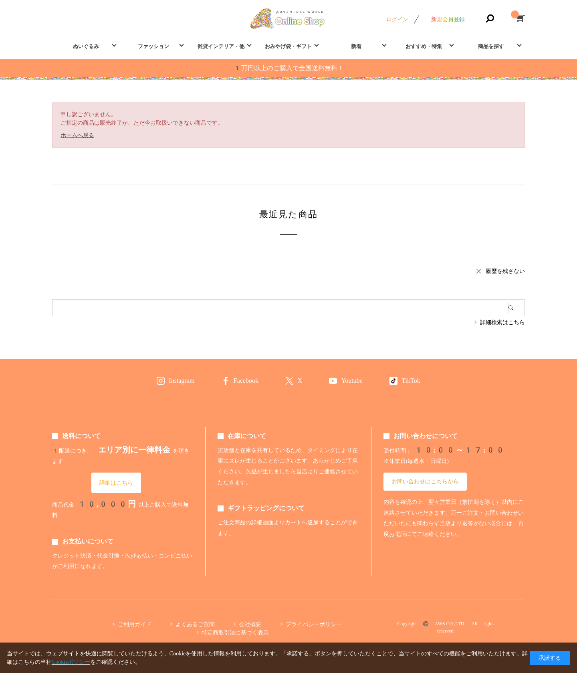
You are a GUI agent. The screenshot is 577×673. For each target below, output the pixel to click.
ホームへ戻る (77, 135)
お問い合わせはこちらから (425, 481)
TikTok (410, 380)
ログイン (397, 19)
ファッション (153, 46)
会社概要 (250, 624)
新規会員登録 (448, 19)
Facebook (246, 380)
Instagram (181, 380)
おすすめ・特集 (424, 46)
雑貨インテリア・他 (221, 46)
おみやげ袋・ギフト (288, 46)
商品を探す (491, 46)
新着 (356, 46)
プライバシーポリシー (314, 624)
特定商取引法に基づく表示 (235, 632)
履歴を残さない (505, 271)
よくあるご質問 (195, 624)
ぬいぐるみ (86, 46)
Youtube (352, 380)
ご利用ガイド (134, 624)
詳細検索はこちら (502, 322)
